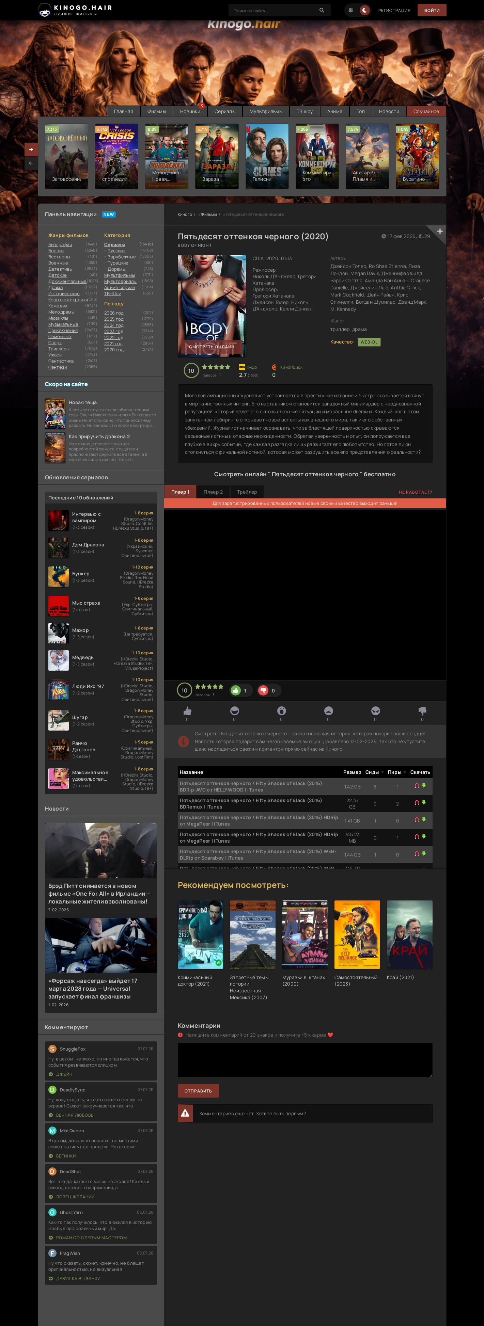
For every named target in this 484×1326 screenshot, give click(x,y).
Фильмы (156, 111)
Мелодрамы (61, 312)
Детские (57, 275)
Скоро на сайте (66, 384)
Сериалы (225, 111)
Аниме (334, 111)
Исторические (64, 293)
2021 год (113, 343)
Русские (116, 250)
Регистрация (394, 10)
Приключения (63, 330)
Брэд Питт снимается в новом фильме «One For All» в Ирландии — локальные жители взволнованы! (99, 893)
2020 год (114, 349)
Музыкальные (63, 324)
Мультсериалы (120, 281)
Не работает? (416, 492)
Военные (58, 263)
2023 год (113, 331)
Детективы (60, 269)
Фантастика (61, 361)
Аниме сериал (119, 287)
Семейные (60, 336)
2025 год (114, 319)
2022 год (113, 337)
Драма (55, 287)
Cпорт (55, 342)
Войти (432, 10)
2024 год (114, 325)
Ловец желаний (72, 1197)
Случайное (426, 111)
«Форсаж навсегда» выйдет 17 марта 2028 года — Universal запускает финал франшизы (93, 988)
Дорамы (117, 269)
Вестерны (59, 256)
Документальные (67, 281)
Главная (123, 111)
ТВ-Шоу (112, 293)
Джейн (61, 1074)
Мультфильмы (266, 111)
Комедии (57, 305)
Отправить (198, 1091)
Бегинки (62, 1156)
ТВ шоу (305, 111)
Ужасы (55, 354)
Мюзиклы (58, 318)
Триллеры (59, 348)
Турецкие (118, 263)
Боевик (56, 250)
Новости (389, 111)
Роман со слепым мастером (88, 1238)
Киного (185, 214)
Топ (361, 111)
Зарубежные (122, 256)
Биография (60, 244)
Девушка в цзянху (74, 1278)
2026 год (114, 313)
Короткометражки (68, 299)
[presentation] (31, 163)
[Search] (322, 10)
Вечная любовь (71, 1115)
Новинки (190, 111)
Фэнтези (57, 367)
